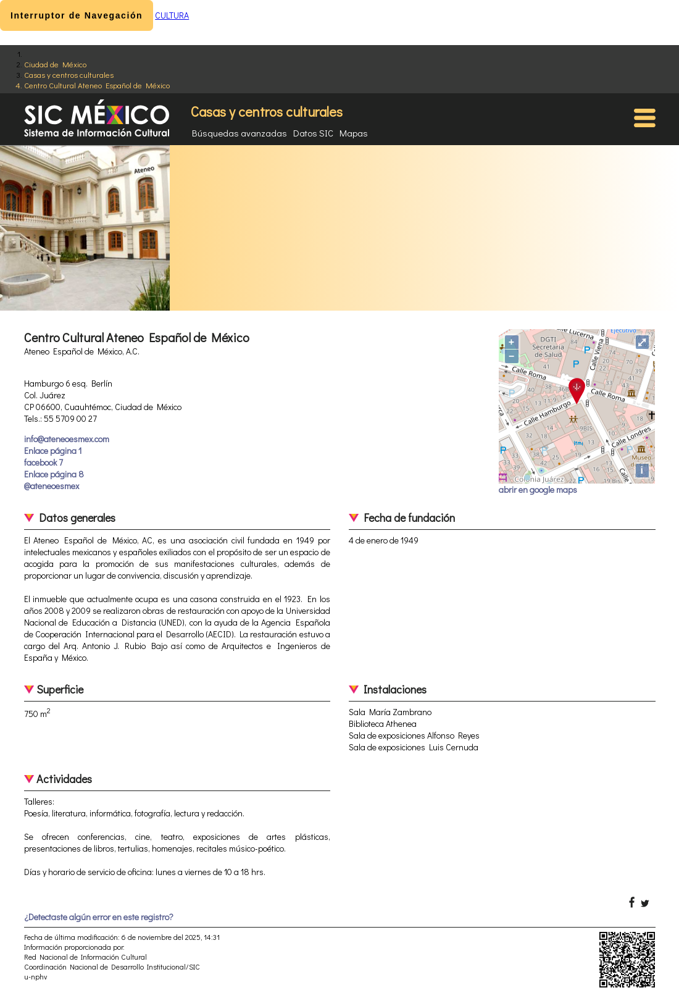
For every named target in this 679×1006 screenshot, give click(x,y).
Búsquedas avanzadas (239, 133)
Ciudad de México (55, 64)
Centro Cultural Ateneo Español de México (97, 85)
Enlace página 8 (54, 474)
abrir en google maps (538, 489)
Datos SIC (313, 133)
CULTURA (172, 15)
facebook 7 (43, 462)
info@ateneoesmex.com (66, 439)
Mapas (354, 133)
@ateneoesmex (51, 486)
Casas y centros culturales (69, 74)
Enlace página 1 (52, 450)
